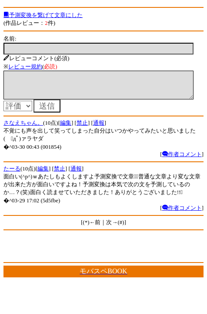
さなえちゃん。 (23, 128)
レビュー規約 (25, 66)
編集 (65, 128)
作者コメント (182, 159)
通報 (98, 128)
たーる (11, 174)
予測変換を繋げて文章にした (43, 15)
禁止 (82, 128)
